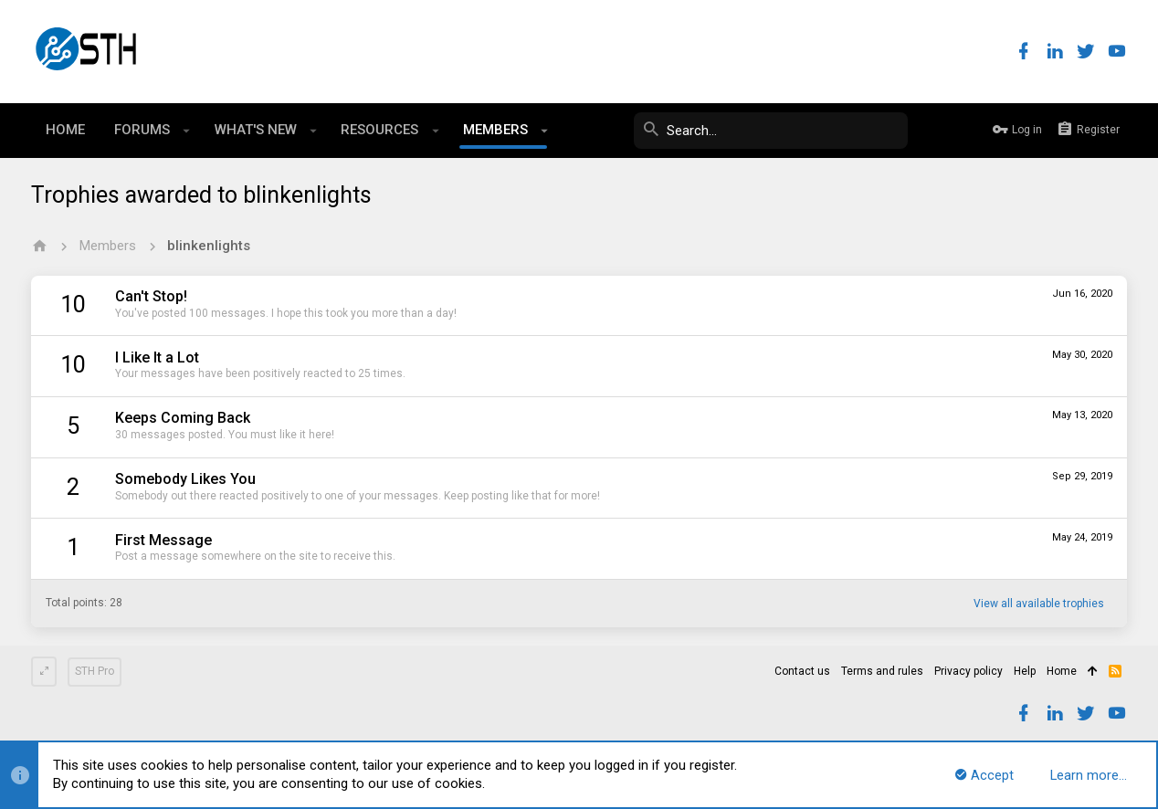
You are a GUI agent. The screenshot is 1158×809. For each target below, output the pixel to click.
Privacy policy (968, 671)
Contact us (802, 671)
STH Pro (94, 671)
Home (1062, 671)
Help (1025, 671)
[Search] (771, 130)
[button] (187, 130)
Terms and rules (882, 671)
